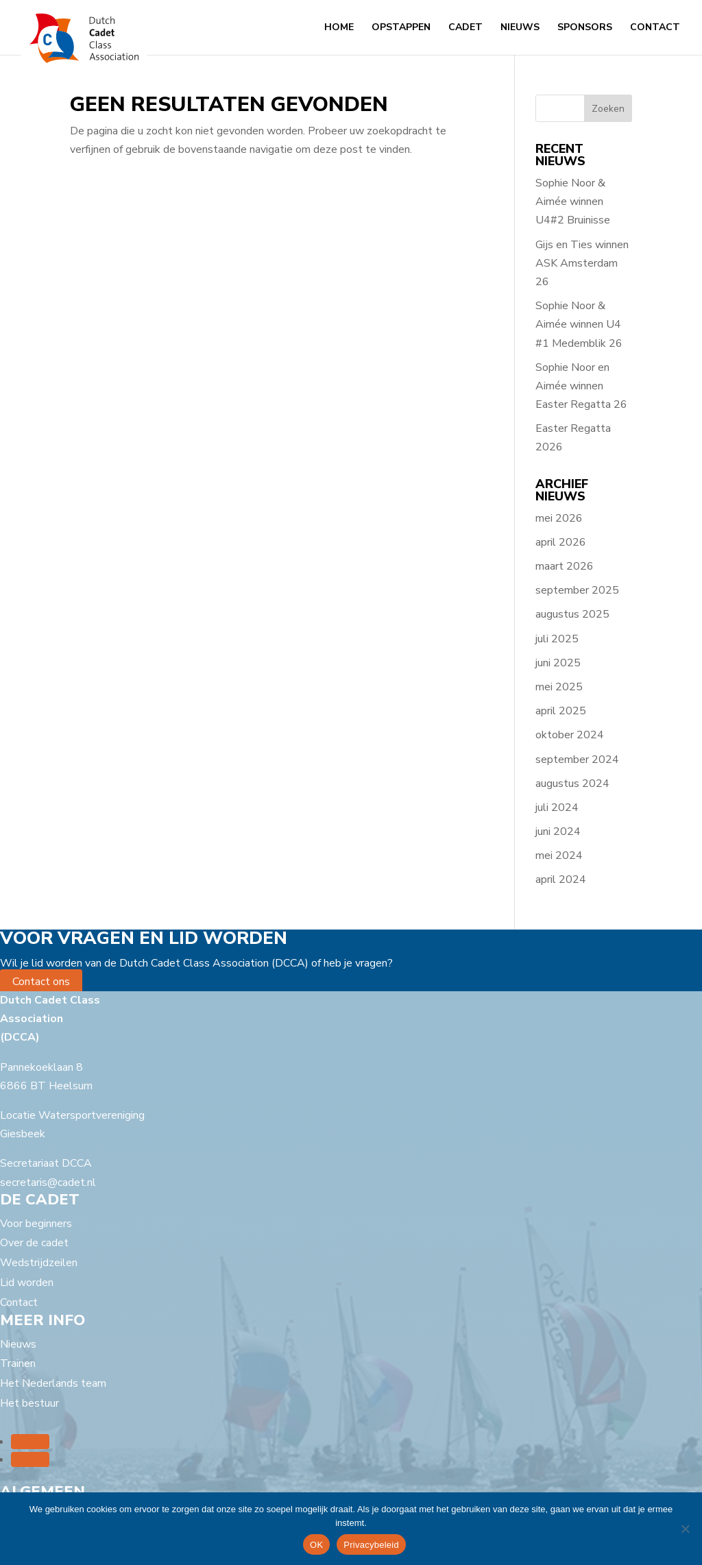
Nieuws (520, 28)
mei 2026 (559, 518)
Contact (655, 28)
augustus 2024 (572, 783)
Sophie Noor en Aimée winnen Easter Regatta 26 (581, 386)
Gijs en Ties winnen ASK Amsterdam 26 (582, 263)
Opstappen (401, 28)
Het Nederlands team (53, 1383)
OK (316, 1545)
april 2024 (560, 879)
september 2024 (577, 759)
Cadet (465, 28)
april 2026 (560, 542)
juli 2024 (557, 807)
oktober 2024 (569, 734)
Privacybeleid (371, 1545)
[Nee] (685, 1529)
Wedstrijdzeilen (38, 1262)
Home (339, 28)
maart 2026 (564, 566)
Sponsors (584, 28)
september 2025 (577, 590)
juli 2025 (557, 638)
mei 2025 (559, 686)
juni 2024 (558, 831)
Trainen (18, 1363)
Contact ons (41, 981)
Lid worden (26, 1282)
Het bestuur (29, 1403)
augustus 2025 (572, 614)
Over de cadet (34, 1242)
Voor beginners (36, 1223)
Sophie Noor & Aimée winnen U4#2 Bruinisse (572, 201)
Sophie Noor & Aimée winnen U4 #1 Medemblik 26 (578, 324)
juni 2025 (558, 662)
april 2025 (560, 710)
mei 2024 (559, 855)
